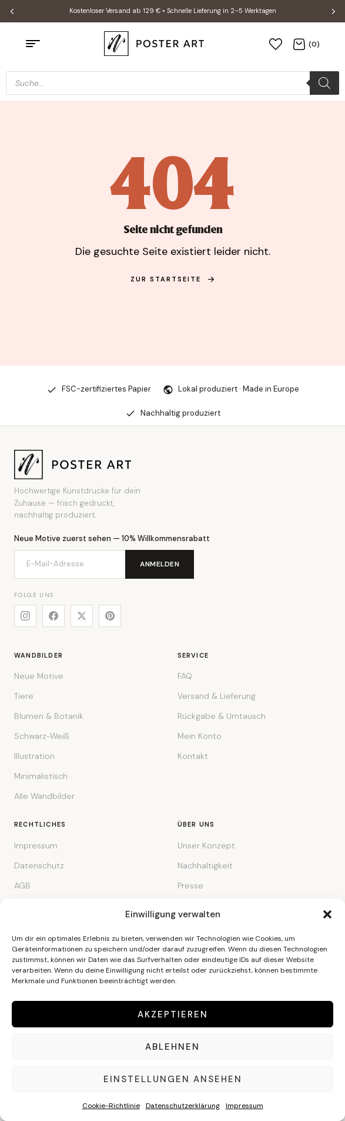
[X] (82, 616)
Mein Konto (199, 736)
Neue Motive (38, 676)
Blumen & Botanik (48, 716)
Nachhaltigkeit (205, 865)
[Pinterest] (110, 616)
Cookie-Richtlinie (111, 1105)
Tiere (24, 696)
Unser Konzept (206, 845)
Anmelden (159, 564)
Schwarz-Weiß (41, 736)
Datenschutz (39, 865)
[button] (327, 914)
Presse (190, 885)
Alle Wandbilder (44, 796)
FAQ (184, 676)
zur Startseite (172, 279)
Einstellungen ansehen (172, 1079)
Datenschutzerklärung (183, 1105)
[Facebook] (53, 616)
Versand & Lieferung (216, 696)
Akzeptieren (173, 1014)
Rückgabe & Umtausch (221, 716)
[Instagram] (25, 616)
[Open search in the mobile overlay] (172, 83)
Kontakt (192, 756)
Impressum (244, 1105)
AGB (22, 885)
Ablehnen (172, 1047)
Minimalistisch (41, 776)
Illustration (34, 756)
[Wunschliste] (276, 43)
